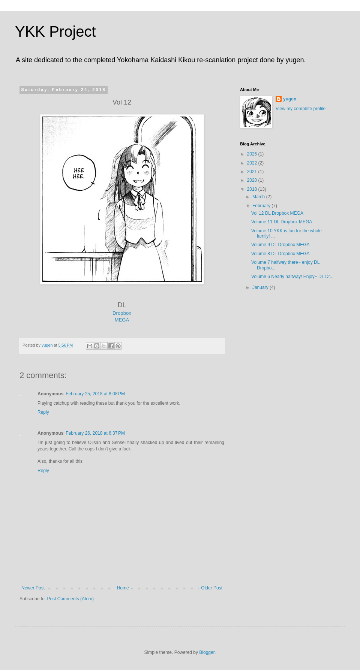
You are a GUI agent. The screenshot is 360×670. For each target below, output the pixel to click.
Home (123, 588)
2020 (252, 180)
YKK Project (55, 31)
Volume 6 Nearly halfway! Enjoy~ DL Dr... (292, 276)
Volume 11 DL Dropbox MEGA (281, 221)
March (259, 196)
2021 (252, 171)
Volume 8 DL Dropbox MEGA (280, 253)
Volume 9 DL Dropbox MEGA (280, 244)
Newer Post (33, 588)
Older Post (211, 588)
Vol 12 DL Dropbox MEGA (277, 213)
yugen (289, 99)
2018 (252, 189)
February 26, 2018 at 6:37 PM (95, 433)
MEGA (122, 320)
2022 (252, 163)
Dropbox (121, 313)
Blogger (206, 652)
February (262, 205)
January (261, 287)
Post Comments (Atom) (70, 598)
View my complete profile (301, 108)
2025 (252, 154)
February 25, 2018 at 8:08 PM (95, 393)
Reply (43, 412)
